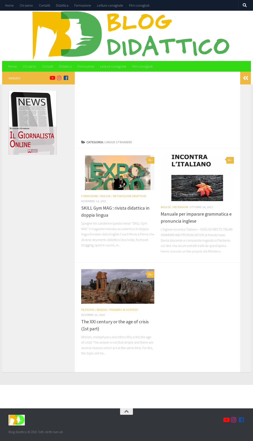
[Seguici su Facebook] (65, 77)
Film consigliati (139, 5)
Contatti (44, 5)
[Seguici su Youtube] (52, 77)
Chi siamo (26, 5)
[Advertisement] (157, 107)
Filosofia (87, 310)
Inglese (105, 196)
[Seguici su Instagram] (59, 77)
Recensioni (180, 207)
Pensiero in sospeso (123, 310)
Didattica (62, 5)
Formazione (82, 5)
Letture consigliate (110, 5)
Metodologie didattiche (129, 196)
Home (9, 5)
